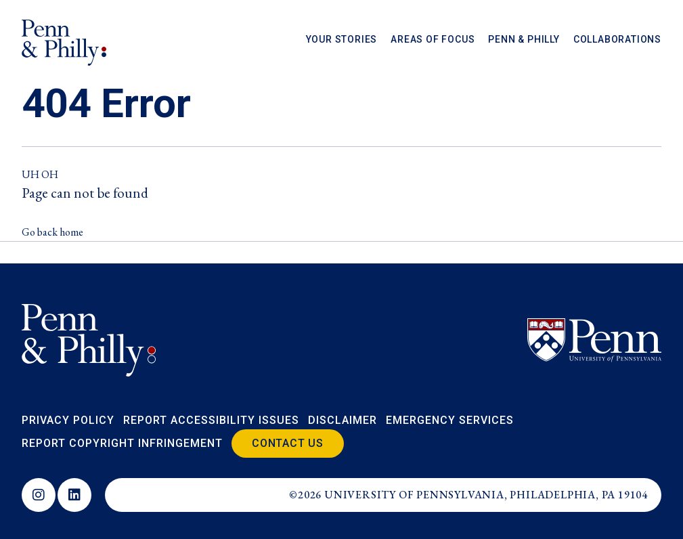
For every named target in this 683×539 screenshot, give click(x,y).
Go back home (52, 232)
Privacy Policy (68, 420)
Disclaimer (342, 420)
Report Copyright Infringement (122, 443)
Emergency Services (450, 420)
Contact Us (288, 443)
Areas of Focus (433, 40)
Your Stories (342, 40)
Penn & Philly (523, 40)
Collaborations (617, 40)
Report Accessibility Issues (211, 420)
